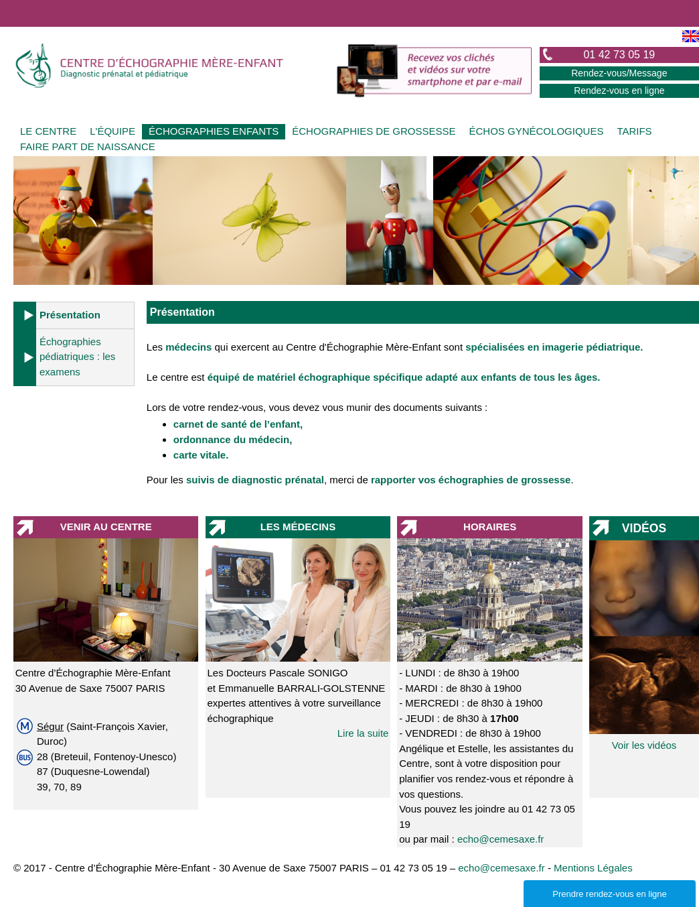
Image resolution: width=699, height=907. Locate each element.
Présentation (70, 314)
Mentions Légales (593, 867)
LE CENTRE (48, 131)
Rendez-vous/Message (619, 73)
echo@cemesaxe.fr (500, 839)
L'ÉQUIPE (112, 131)
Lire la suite (363, 733)
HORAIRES (489, 526)
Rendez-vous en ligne (619, 90)
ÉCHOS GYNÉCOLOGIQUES (536, 131)
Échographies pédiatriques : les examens (77, 356)
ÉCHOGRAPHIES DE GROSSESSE (373, 131)
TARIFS (634, 131)
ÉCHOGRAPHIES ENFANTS (214, 131)
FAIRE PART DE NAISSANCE (87, 146)
